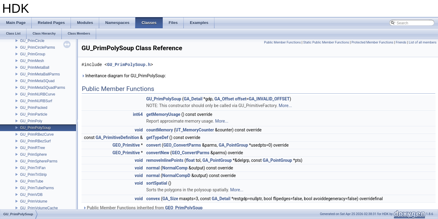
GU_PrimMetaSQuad (37, 81)
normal (153, 167)
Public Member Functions (282, 42)
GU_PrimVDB (31, 195)
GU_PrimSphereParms (38, 161)
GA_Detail (193, 98)
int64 (138, 114)
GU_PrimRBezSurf (35, 141)
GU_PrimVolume (33, 201)
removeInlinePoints (164, 160)
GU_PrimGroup (32, 54)
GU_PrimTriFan (33, 168)
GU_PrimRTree (32, 148)
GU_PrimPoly (31, 121)
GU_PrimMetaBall (34, 67)
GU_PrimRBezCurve (37, 134)
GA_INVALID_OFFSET (269, 98)
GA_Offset (224, 98)
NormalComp (174, 167)
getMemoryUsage (163, 114)
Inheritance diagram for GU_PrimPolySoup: (124, 75)
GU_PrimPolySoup (35, 128)
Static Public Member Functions (326, 42)
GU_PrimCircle (32, 41)
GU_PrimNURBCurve (37, 94)
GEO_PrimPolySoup (184, 207)
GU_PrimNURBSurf (36, 101)
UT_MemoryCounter (195, 129)
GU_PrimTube (31, 181)
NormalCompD (176, 175)
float (190, 160)
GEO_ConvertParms (182, 145)
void (139, 129)
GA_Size (170, 198)
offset (240, 98)
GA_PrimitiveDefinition (117, 137)
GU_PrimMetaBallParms (40, 74)
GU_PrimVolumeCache (39, 208)
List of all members (422, 42)
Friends (401, 42)
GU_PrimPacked (33, 108)
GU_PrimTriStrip (33, 174)
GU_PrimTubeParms (37, 188)
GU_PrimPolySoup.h (129, 65)
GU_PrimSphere (33, 154)
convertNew (157, 152)
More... (285, 105)
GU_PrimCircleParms (37, 47)
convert (153, 145)
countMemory (159, 129)
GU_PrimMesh (32, 61)
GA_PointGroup (233, 145)
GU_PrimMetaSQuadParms (42, 87)
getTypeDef (157, 137)
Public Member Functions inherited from (143, 207)
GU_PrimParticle (33, 114)
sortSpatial (156, 183)
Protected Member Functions (372, 42)
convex (153, 198)
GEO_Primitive (126, 145)
